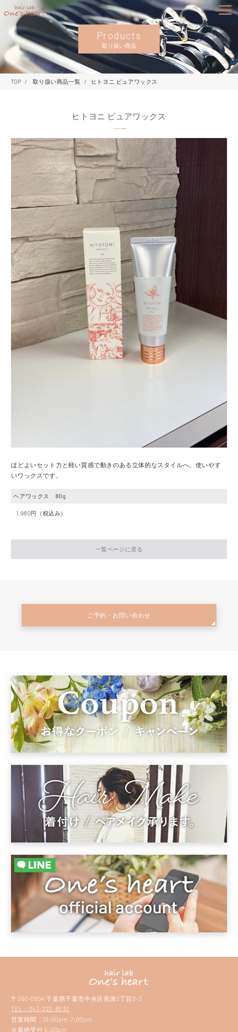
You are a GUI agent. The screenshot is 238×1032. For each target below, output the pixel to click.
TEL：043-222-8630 (40, 1008)
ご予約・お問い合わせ (119, 615)
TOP (16, 81)
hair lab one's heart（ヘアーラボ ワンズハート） (24, 10)
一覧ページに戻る (119, 549)
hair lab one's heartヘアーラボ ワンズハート (118, 977)
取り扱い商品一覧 (55, 81)
